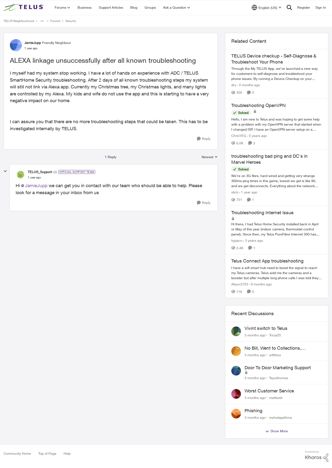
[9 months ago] (260, 284)
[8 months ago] (248, 84)
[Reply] (204, 138)
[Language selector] (267, 7)
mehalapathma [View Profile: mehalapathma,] (280, 417)
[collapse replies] (5, 171)
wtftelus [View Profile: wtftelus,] (275, 355)
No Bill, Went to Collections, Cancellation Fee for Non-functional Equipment (281, 348)
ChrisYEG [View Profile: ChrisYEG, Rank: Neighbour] (238, 136)
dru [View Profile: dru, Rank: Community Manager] (233, 85)
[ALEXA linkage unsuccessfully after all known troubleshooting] (34, 177)
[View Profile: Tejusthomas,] (236, 371)
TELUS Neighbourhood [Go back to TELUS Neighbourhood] (19, 21)
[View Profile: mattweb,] (236, 394)
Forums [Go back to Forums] (55, 21)
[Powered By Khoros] (316, 456)
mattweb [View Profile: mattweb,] (275, 398)
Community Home (17, 453)
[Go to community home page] (24, 7)
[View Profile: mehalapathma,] (236, 413)
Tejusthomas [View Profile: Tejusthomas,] (278, 378)
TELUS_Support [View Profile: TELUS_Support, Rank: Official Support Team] (40, 172)
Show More (276, 431)
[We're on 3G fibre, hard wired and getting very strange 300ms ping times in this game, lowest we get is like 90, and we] (276, 180)
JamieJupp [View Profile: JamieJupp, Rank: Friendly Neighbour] (32, 43)
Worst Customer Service (269, 390)
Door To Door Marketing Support (278, 367)
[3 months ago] (255, 335)
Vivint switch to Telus (266, 328)
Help (67, 453)
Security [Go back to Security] (71, 21)
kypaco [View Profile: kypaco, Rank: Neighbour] (236, 240)
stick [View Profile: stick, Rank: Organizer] (234, 192)
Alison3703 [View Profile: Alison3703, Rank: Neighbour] (239, 284)
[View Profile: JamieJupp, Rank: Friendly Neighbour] (16, 45)
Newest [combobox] (210, 157)
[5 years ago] (257, 135)
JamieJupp (36, 185)
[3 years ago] (253, 240)
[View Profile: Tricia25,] (236, 331)
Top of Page (47, 453)
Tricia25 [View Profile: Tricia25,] (275, 335)
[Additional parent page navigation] (42, 21)
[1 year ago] (248, 192)
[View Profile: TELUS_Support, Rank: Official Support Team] (20, 174)
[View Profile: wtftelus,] (236, 351)
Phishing (253, 410)
